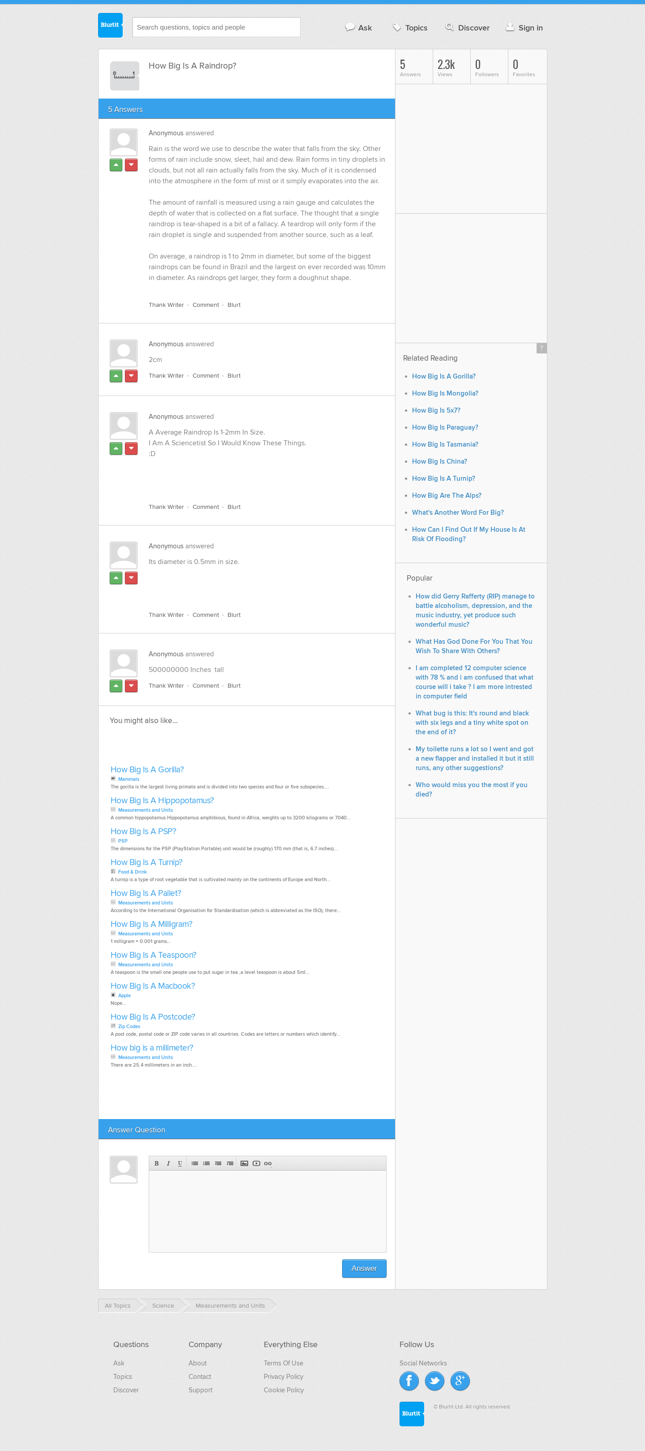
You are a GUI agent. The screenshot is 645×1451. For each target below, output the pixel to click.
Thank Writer (166, 305)
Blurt (234, 305)
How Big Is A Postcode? (153, 1017)
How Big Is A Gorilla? (147, 770)
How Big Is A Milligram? (152, 924)
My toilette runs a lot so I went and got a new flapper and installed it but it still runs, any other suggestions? (475, 758)
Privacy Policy (283, 1377)
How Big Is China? (439, 461)
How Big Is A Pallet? (146, 893)
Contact (200, 1377)
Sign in (523, 27)
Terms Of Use (283, 1363)
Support (200, 1390)
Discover (466, 27)
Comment (206, 305)
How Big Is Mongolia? (445, 393)
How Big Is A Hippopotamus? (162, 801)
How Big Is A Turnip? (147, 862)
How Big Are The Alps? (447, 495)
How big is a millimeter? (152, 1048)
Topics (409, 27)
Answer (364, 1268)
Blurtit (110, 26)
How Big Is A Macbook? (153, 986)
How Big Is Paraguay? (445, 427)
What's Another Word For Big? (458, 512)
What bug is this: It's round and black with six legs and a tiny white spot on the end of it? (472, 722)
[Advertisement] (252, 475)
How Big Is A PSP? (143, 832)
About (197, 1363)
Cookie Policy (284, 1390)
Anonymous (166, 133)
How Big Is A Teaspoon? (154, 955)
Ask (358, 27)
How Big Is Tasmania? (445, 444)
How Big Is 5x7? (436, 410)
